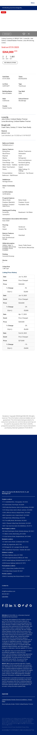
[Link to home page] (3, 3)
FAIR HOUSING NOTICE (27, 730)
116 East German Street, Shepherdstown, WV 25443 (16, 536)
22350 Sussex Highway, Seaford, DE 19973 (14, 563)
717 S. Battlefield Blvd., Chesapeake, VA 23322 (15, 502)
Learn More (5, 596)
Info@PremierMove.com (8, 591)
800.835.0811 (5, 594)
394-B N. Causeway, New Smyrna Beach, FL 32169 (16, 576)
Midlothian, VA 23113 (17, 526)
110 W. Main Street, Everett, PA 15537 (12, 571)
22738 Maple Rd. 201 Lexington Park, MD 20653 (15, 547)
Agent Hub (5, 694)
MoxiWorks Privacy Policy (22, 727)
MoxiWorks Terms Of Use (8, 727)
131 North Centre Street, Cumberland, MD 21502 (15, 541)
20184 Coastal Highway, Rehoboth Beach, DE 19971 (16, 560)
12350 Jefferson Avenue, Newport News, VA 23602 (16, 512)
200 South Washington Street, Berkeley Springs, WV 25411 (18, 531)
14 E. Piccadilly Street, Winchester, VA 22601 (14, 520)
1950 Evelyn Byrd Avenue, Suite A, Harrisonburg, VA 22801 (18, 507)
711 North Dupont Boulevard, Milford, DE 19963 (15, 557)
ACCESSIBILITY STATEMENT (10, 730)
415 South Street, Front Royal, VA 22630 (13, 504)
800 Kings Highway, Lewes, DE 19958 (12, 555)
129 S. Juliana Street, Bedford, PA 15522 (13, 568)
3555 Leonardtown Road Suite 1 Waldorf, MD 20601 (16, 550)
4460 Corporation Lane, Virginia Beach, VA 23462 (15, 515)
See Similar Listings (10, 62)
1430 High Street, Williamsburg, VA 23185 (13, 518)
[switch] (23, 34)
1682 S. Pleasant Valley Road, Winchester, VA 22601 (16, 523)
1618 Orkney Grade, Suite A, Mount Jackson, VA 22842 (17, 510)
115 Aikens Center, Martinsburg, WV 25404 (14, 534)
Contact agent (7, 33)
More (33, 3)
